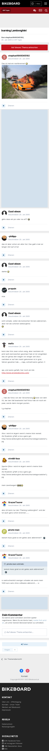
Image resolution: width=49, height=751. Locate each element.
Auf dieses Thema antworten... (18, 632)
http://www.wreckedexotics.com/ (15, 373)
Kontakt (24, 676)
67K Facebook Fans (11, 741)
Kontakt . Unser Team (11, 705)
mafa (11, 343)
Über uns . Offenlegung (11, 702)
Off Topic (18, 40)
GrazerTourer (15, 502)
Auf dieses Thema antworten (24, 47)
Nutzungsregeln (8, 727)
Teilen (24, 644)
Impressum (6, 710)
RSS (4, 749)
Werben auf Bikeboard (11, 707)
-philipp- (12, 236)
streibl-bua (14, 458)
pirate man (13, 530)
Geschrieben (19, 59)
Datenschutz (7, 724)
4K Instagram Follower (12, 743)
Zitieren (11, 106)
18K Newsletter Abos (12, 746)
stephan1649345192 (14, 37)
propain (12, 288)
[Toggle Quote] (5, 564)
